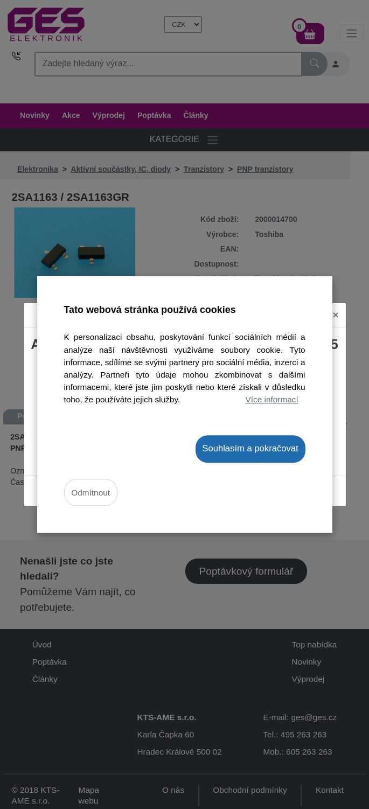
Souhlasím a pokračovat (250, 448)
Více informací (272, 399)
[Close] (336, 308)
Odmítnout (90, 492)
